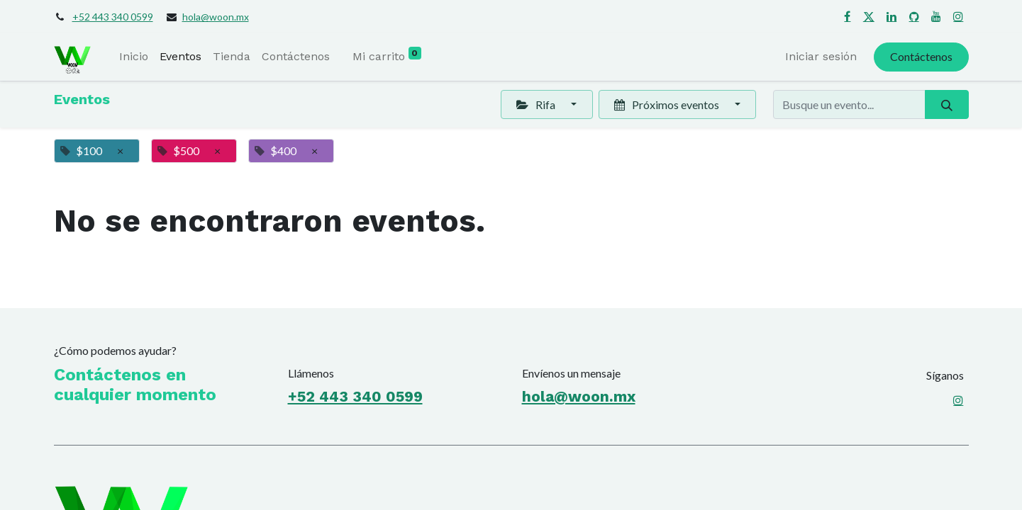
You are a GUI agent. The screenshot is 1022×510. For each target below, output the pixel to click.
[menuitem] (133, 56)
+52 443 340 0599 (112, 17)
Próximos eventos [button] (667, 104)
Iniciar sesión (821, 56)
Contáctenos (921, 56)
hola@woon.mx (215, 17)
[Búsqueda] (946, 104)
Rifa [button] (536, 104)
